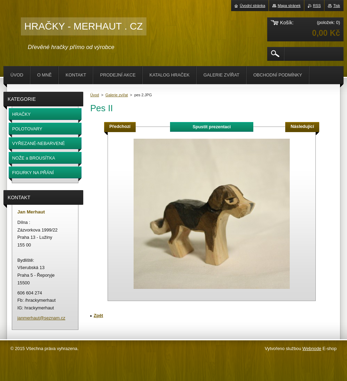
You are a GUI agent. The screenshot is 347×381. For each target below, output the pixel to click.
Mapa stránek (289, 5)
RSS (317, 5)
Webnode (311, 348)
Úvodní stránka (252, 5)
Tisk (336, 5)
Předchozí (119, 126)
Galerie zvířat (116, 95)
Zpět (98, 315)
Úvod (94, 95)
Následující (302, 126)
